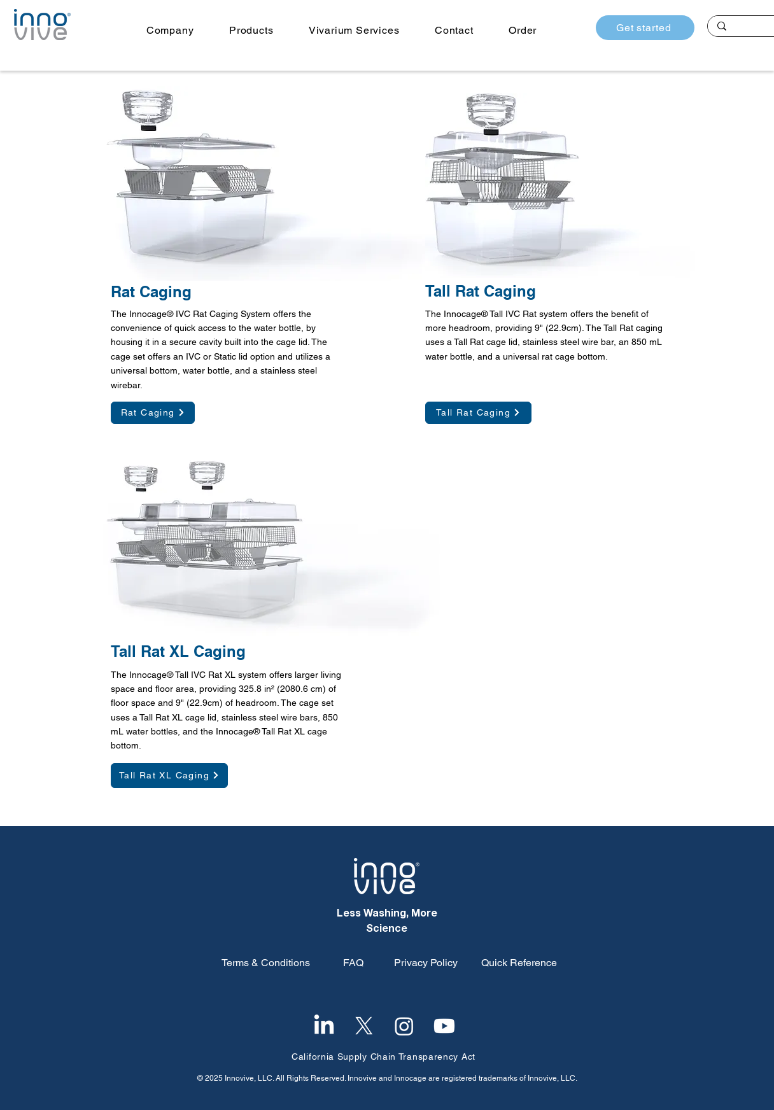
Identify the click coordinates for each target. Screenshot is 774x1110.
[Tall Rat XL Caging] (169, 775)
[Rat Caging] (153, 413)
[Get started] (645, 27)
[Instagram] (404, 1026)
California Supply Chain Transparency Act (383, 1056)
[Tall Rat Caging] (478, 413)
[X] (364, 1026)
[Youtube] (444, 1026)
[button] (170, 30)
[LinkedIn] (324, 1026)
